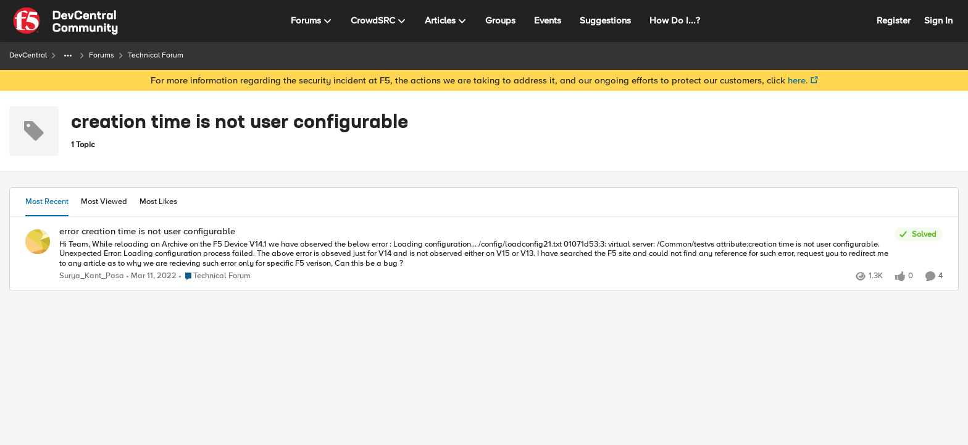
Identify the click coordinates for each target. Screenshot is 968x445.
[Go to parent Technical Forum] (215, 276)
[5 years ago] (152, 276)
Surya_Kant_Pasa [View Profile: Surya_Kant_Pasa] (91, 276)
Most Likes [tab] (158, 201)
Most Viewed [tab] (104, 201)
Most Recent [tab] (47, 201)
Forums (101, 55)
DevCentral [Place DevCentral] (28, 55)
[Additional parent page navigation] (67, 55)
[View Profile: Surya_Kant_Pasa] (37, 241)
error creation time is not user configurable (147, 231)
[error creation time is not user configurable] (473, 253)
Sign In (938, 20)
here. (798, 80)
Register (894, 20)
